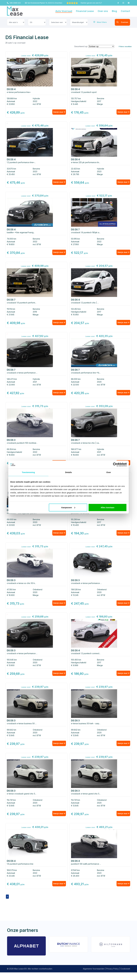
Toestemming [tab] (28, 472)
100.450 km (76, 661)
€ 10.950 (75, 315)
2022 (35, 101)
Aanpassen (68, 507)
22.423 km (75, 169)
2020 (99, 382)
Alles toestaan (107, 507)
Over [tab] (108, 472)
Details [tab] (68, 472)
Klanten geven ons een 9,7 (84, 3)
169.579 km (12, 872)
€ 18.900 (75, 455)
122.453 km (76, 309)
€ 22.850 (11, 104)
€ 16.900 (11, 455)
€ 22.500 (75, 385)
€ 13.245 (74, 596)
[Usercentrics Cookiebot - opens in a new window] (115, 465)
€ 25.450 (11, 174)
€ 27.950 (75, 245)
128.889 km (12, 98)
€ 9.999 (74, 666)
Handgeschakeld (78, 101)
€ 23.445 (11, 877)
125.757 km (76, 98)
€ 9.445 (74, 104)
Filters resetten (125, 46)
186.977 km (76, 450)
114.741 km (11, 801)
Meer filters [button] (100, 22)
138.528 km (76, 590)
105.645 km (12, 661)
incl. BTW (37, 104)
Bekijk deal (58, 113)
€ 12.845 (10, 736)
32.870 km (11, 169)
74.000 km (11, 239)
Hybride (36, 98)
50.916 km (75, 239)
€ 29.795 (75, 174)
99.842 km (11, 731)
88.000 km (76, 379)
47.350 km (11, 590)
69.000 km (11, 520)
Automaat (11, 101)
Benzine (100, 98)
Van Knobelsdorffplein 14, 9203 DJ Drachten (43, 3)
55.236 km (75, 520)
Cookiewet (125, 970)
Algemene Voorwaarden (93, 970)
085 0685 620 (14, 3)
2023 (35, 171)
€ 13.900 (10, 666)
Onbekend (37, 590)
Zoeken (118, 22)
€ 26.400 (75, 877)
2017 (99, 101)
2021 (35, 382)
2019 (35, 312)
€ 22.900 (11, 385)
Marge (100, 104)
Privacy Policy (112, 970)
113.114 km (11, 309)
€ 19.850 (10, 245)
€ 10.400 (75, 526)
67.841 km (75, 872)
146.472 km (12, 379)
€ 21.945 (10, 315)
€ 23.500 (11, 526)
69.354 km (11, 450)
